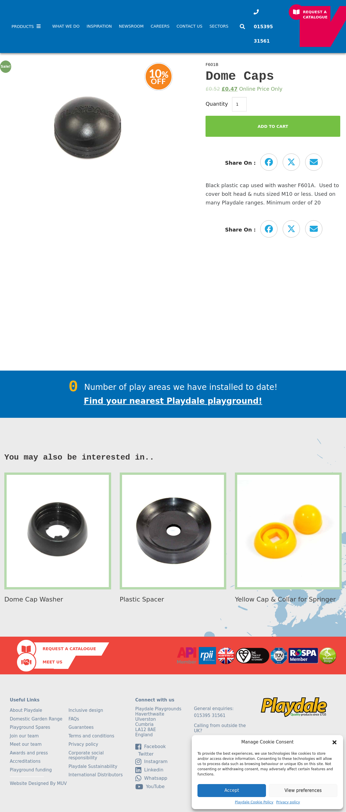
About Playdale (26, 710)
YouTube (150, 786)
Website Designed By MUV (38, 783)
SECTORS (219, 26)
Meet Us (52, 662)
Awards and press (29, 753)
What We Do (65, 26)
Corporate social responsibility (86, 755)
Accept (231, 790)
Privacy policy (288, 802)
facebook (150, 746)
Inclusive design (86, 710)
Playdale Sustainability (93, 766)
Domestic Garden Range (36, 719)
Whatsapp (151, 778)
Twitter (144, 754)
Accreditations (25, 761)
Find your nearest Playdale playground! (173, 401)
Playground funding (31, 770)
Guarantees (81, 727)
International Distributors (96, 774)
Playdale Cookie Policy (254, 802)
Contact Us (189, 26)
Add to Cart (273, 126)
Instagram (151, 761)
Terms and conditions (91, 736)
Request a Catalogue (315, 14)
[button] (334, 742)
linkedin (149, 770)
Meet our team (26, 744)
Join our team (24, 736)
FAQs (74, 719)
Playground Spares (30, 727)
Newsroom (131, 26)
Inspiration (99, 26)
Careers (160, 26)
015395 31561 (263, 34)
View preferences (303, 790)
